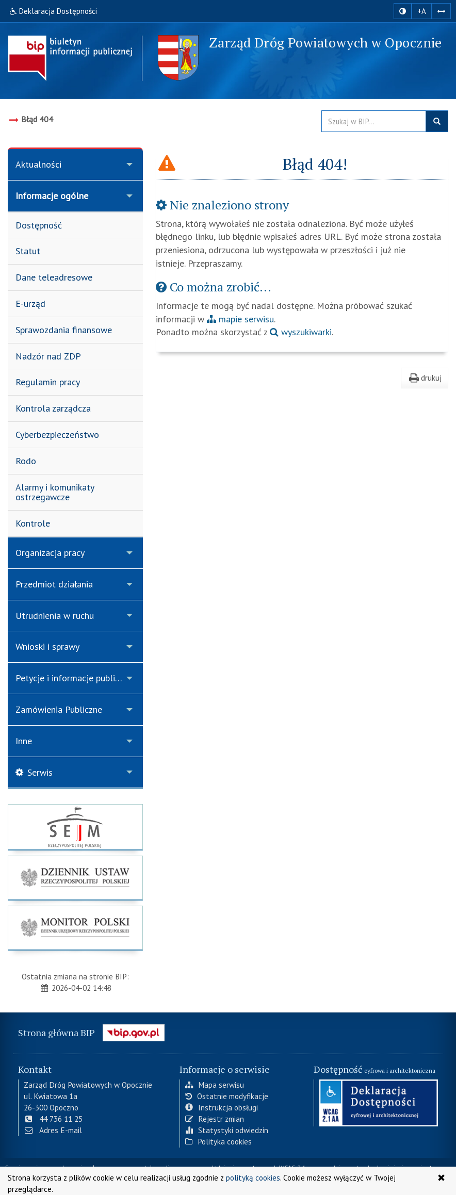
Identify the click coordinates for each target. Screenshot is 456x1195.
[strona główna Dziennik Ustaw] (75, 877)
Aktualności (38, 164)
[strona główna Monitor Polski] (75, 928)
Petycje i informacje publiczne (74, 678)
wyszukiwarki (301, 332)
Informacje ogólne (51, 196)
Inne (23, 741)
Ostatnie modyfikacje (226, 1096)
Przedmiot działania (54, 584)
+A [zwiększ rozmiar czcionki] (421, 11)
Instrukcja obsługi (221, 1107)
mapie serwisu (240, 319)
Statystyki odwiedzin (226, 1130)
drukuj (425, 377)
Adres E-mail (53, 1130)
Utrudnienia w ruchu (54, 615)
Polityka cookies (218, 1141)
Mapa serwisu (214, 1084)
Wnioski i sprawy (47, 646)
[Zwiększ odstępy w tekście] (441, 11)
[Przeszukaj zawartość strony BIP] (373, 121)
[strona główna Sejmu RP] (75, 827)
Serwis (34, 772)
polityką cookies (253, 1177)
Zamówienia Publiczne (58, 709)
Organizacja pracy (50, 553)
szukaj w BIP (437, 121)
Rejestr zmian (214, 1119)
